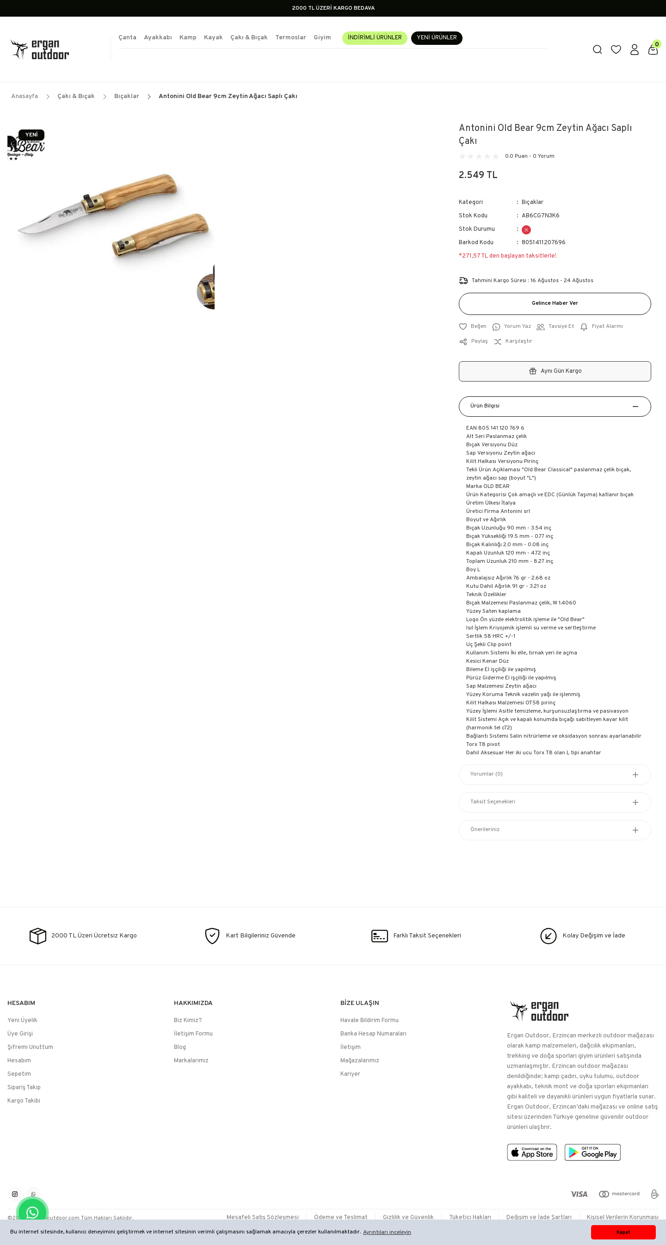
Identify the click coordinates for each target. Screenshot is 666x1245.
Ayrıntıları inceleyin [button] (387, 1232)
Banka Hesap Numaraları (373, 1034)
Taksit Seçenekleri (492, 802)
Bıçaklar (532, 202)
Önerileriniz (485, 830)
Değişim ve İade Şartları (539, 1217)
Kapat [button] (623, 1232)
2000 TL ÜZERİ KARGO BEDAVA (333, 8)
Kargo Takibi (23, 1101)
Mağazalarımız (359, 1061)
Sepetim (19, 1074)
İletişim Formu (193, 1034)
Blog (180, 1047)
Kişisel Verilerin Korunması (623, 1217)
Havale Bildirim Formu (369, 1020)
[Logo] (55, 49)
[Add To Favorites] (473, 327)
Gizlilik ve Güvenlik (408, 1217)
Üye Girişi (20, 1034)
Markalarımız (191, 1061)
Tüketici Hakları (470, 1217)
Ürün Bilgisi (485, 406)
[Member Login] (634, 49)
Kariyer (350, 1074)
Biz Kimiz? (188, 1020)
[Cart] (653, 49)
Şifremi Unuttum (30, 1047)
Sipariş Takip (24, 1087)
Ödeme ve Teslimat (341, 1217)
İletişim (350, 1047)
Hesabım (19, 1061)
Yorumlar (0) (486, 774)
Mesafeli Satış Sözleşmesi (263, 1217)
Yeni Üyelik (22, 1020)
